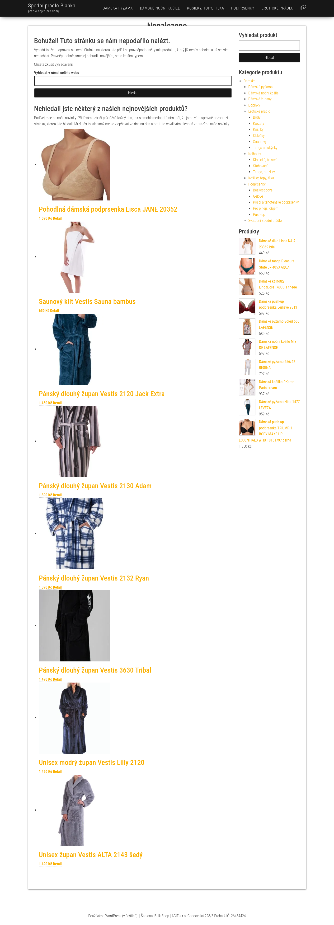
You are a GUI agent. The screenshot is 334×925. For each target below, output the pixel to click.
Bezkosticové (263, 190)
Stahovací (260, 166)
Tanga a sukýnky (265, 147)
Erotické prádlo (277, 8)
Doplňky (254, 105)
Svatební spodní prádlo (265, 220)
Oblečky (259, 135)
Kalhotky (254, 154)
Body (256, 117)
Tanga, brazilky (264, 172)
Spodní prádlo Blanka (51, 6)
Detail (57, 218)
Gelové (258, 196)
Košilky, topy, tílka (205, 8)
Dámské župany (260, 99)
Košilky (258, 129)
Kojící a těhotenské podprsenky (276, 202)
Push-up (259, 214)
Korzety (258, 123)
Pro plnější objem (265, 208)
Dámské (249, 81)
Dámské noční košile (160, 8)
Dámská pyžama (118, 8)
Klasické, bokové (265, 160)
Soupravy (260, 141)
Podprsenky (242, 8)
